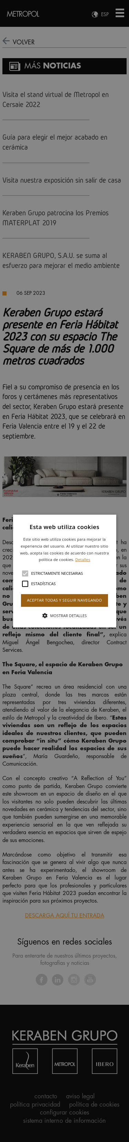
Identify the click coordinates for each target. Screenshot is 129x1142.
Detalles (82, 559)
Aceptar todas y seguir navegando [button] (64, 600)
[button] (64, 571)
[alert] (64, 571)
